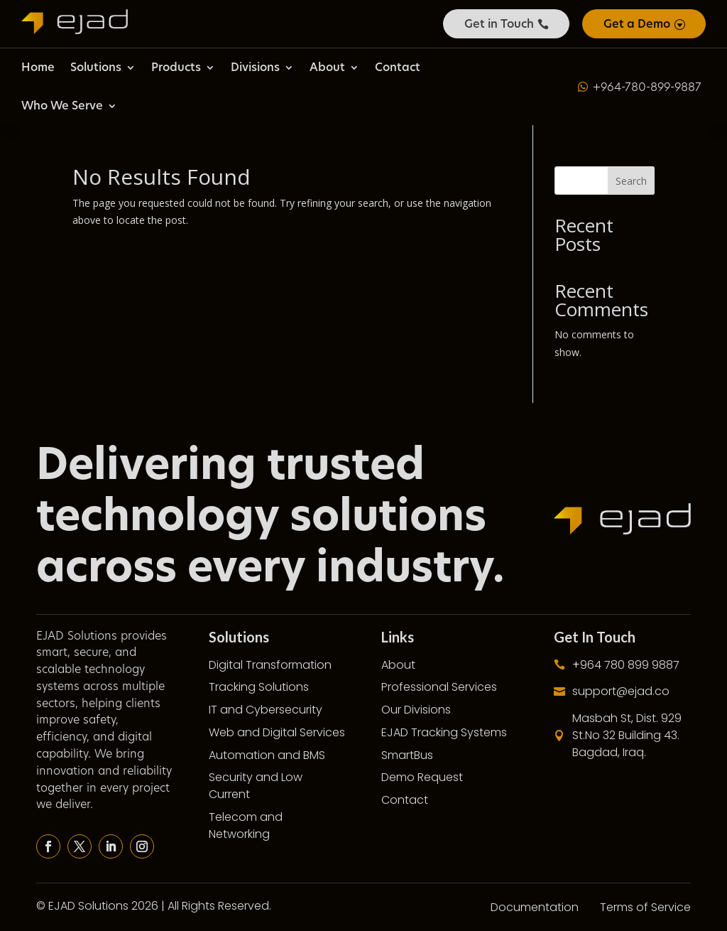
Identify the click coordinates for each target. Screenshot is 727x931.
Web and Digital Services (277, 732)
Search (631, 181)
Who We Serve (62, 105)
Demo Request (422, 777)
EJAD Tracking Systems (444, 732)
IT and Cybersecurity (265, 709)
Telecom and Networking (246, 825)
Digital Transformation (270, 665)
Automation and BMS (267, 755)
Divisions (255, 67)
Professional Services (439, 687)
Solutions (95, 67)
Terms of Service (645, 907)
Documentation (535, 907)
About (327, 67)
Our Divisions (416, 709)
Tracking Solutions (259, 687)
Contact (397, 67)
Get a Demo (636, 24)
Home (38, 67)
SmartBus (407, 755)
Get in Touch (499, 24)
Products (176, 67)
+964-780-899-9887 (647, 87)
